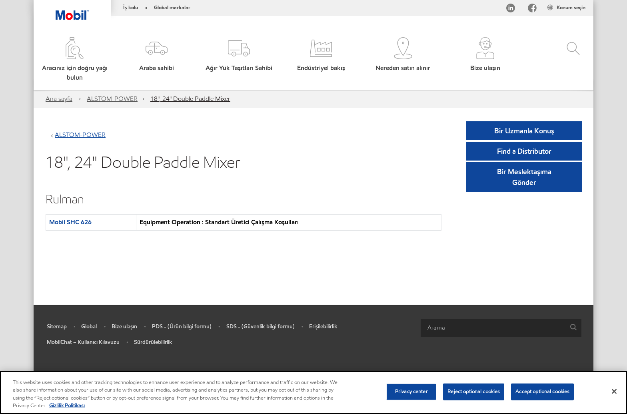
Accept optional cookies (542, 391)
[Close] (614, 391)
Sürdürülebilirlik (153, 342)
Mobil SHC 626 (70, 222)
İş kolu (130, 7)
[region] (313, 392)
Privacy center (411, 391)
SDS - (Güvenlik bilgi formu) (260, 326)
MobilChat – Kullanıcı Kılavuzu (83, 342)
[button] (156, 59)
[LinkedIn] (510, 9)
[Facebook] (532, 9)
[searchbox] (493, 328)
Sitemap (57, 326)
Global (89, 326)
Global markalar (172, 7)
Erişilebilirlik (323, 326)
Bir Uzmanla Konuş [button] (524, 130)
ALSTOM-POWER (112, 98)
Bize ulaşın (124, 326)
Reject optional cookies (473, 391)
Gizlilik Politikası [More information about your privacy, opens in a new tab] (67, 405)
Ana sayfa (59, 98)
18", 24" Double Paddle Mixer (190, 98)
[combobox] (501, 328)
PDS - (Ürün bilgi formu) (182, 326)
